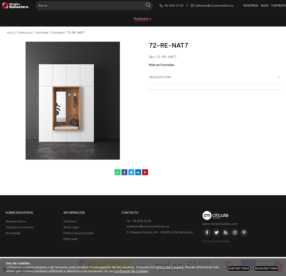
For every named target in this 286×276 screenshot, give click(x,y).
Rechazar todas (266, 268)
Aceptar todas (238, 268)
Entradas (167, 65)
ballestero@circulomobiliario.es (148, 226)
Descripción (160, 77)
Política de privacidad (78, 233)
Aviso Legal (71, 227)
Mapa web (70, 239)
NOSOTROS (245, 7)
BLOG (259, 7)
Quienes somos (16, 221)
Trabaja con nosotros (20, 227)
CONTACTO (273, 7)
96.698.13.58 (142, 221)
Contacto (70, 221)
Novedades (13, 233)
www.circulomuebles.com (220, 224)
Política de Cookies (168, 267)
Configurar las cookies (131, 271)
